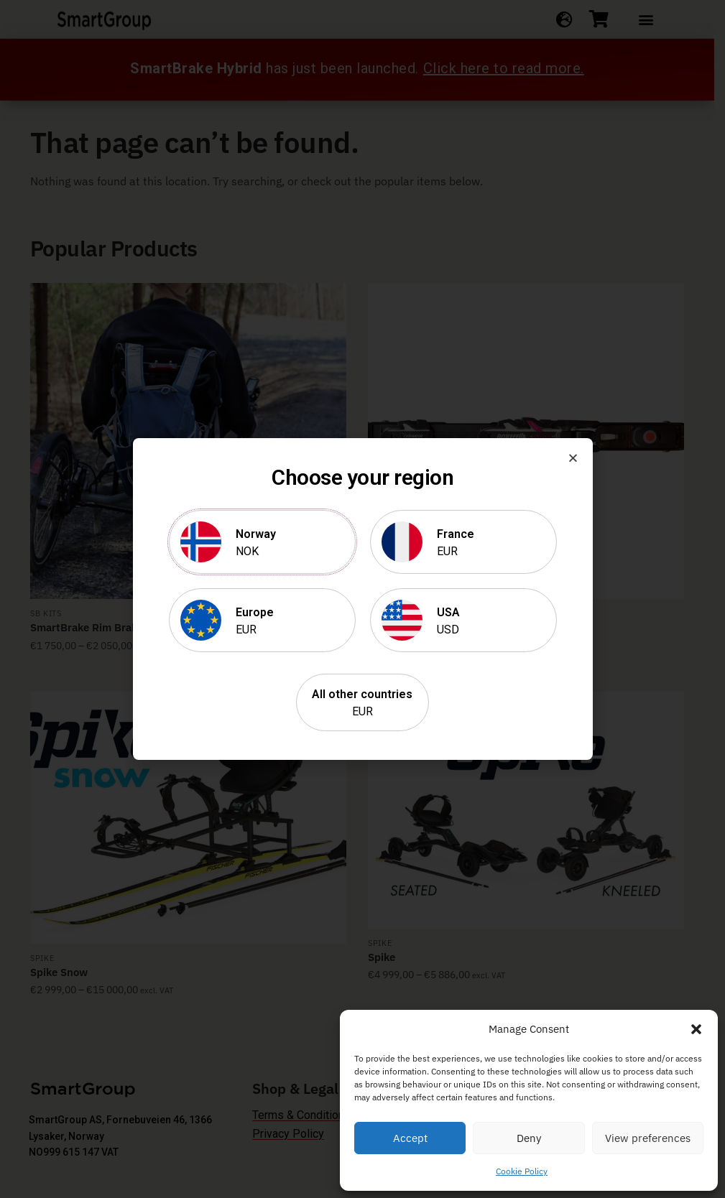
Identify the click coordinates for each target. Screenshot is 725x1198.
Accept (410, 1138)
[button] (696, 1029)
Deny (529, 1138)
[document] (362, 599)
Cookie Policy (522, 1171)
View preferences (648, 1138)
